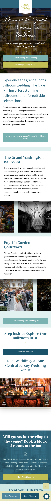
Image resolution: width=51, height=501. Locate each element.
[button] (46, 496)
